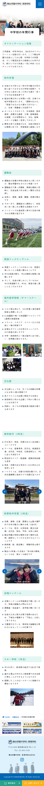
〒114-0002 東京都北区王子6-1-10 (22, 747)
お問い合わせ (33, 783)
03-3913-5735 (24, 750)
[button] (4, 491)
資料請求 (11, 783)
